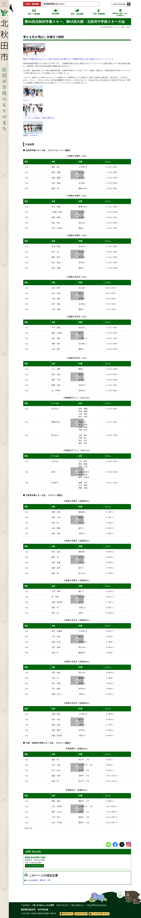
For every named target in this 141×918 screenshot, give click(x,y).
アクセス (26, 905)
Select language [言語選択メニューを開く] (119, 4)
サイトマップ (63, 905)
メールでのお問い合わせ (34, 866)
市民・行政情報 (34, 14)
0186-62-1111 (67, 913)
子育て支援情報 (99, 14)
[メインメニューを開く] (4, 4)
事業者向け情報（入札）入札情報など (120, 14)
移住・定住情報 (77, 14)
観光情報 (55, 14)
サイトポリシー (78, 905)
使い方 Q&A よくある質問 (43, 905)
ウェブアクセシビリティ (97, 905)
